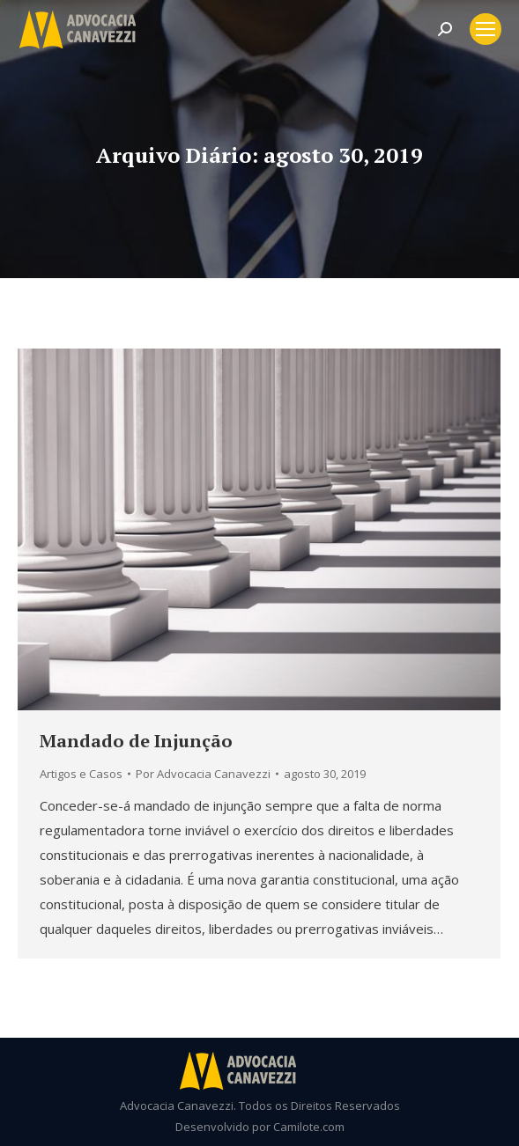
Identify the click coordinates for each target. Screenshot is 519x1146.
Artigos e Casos (81, 774)
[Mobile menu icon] (485, 29)
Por (203, 774)
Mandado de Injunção (136, 741)
